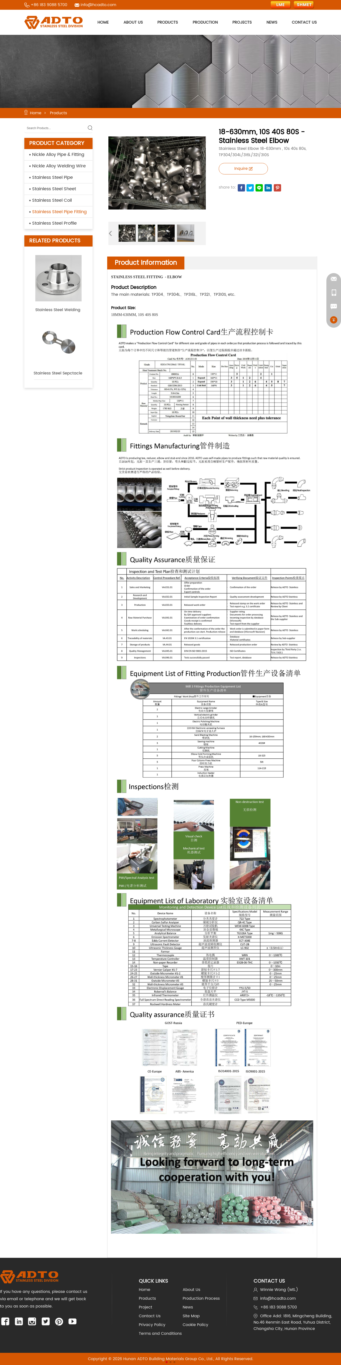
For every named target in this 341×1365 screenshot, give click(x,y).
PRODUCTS (167, 22)
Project (145, 1307)
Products (58, 113)
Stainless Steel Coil (52, 200)
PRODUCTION (205, 22)
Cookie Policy (195, 1325)
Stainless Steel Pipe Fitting (59, 211)
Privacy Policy (152, 1325)
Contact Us (150, 1316)
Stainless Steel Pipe (52, 177)
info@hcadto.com (98, 5)
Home (35, 113)
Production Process (201, 1298)
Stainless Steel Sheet (54, 188)
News (188, 1307)
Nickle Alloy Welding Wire (59, 166)
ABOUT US (133, 22)
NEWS (271, 22)
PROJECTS (242, 22)
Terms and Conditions (160, 1333)
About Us (191, 1290)
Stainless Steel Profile (54, 223)
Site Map (191, 1316)
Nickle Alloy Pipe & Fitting (58, 154)
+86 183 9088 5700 (49, 5)
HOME (103, 22)
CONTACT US (304, 22)
